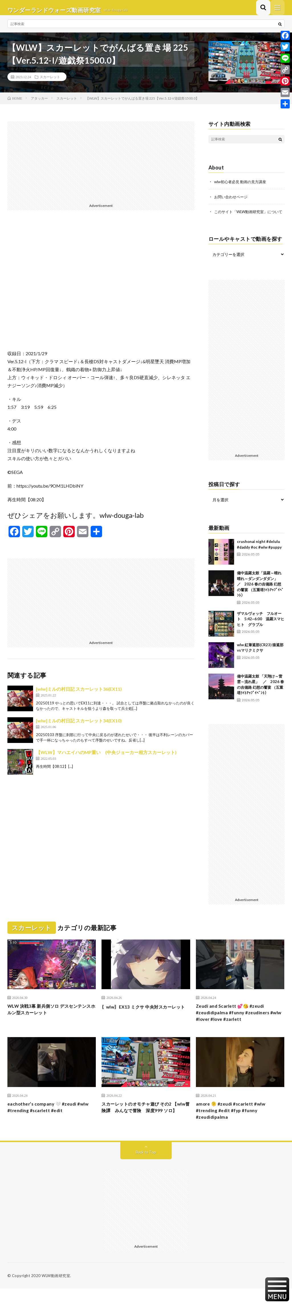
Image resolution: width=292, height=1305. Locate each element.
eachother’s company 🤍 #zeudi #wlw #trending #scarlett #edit (46, 1122)
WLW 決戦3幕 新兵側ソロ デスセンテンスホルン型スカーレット (51, 1021)
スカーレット (50, 81)
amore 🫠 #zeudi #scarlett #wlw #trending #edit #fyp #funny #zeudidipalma (235, 1125)
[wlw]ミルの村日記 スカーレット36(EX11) (79, 693)
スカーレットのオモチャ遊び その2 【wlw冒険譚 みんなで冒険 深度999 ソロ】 (143, 1125)
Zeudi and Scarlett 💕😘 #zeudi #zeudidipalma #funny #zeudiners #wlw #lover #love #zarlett (237, 1025)
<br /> (101, 289)
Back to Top (146, 1168)
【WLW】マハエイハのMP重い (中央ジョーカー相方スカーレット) (106, 757)
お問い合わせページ (232, 201)
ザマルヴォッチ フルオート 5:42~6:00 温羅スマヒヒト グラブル (260, 629)
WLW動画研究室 (56, 1292)
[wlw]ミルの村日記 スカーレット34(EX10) (79, 725)
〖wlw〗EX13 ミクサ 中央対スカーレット (145, 1021)
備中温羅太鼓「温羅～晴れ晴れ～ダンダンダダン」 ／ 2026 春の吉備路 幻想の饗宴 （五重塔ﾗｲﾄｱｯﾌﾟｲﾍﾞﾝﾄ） (260, 594)
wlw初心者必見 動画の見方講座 (242, 186)
